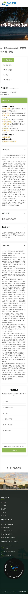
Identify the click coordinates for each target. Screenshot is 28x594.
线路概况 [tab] (8, 60)
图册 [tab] (6, 75)
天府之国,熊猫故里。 (7, 534)
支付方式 (3, 512)
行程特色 (5, 100)
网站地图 (3, 515)
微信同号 (6, 548)
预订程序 (3, 509)
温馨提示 (5, 227)
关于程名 (3, 502)
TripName (15, 591)
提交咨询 (14, 450)
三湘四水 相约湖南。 (7, 531)
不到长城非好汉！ (6, 527)
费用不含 (5, 213)
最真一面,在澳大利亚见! (8, 537)
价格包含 (5, 149)
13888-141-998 (8, 546)
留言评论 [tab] (8, 80)
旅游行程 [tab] (8, 65)
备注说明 (5, 245)
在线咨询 (3, 505)
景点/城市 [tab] (8, 70)
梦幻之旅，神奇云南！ (7, 524)
